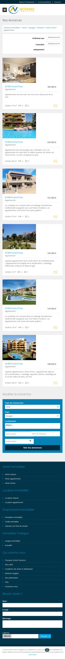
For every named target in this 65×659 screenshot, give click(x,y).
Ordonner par (38, 38)
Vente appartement (13, 479)
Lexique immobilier (12, 541)
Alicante (40, 27)
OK (47, 650)
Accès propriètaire (44, 2)
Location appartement (14, 502)
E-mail (6, 610)
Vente (24, 27)
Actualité (8, 545)
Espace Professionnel (26, 2)
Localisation (10, 421)
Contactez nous (11, 586)
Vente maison (10, 474)
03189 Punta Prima (14, 86)
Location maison (12, 498)
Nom (5, 601)
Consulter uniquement (38, 47)
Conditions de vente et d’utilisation (19, 569)
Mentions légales (12, 573)
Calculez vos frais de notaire (16, 526)
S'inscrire (57, 2)
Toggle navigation (4, 10)
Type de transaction (14, 403)
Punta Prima (51, 27)
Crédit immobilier (12, 521)
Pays (7, 412)
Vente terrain (10, 483)
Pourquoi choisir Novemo (15, 560)
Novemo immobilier (12, 27)
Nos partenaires (11, 578)
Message (7, 618)
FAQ (6, 582)
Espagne (31, 27)
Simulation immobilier (13, 517)
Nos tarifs (9, 564)
